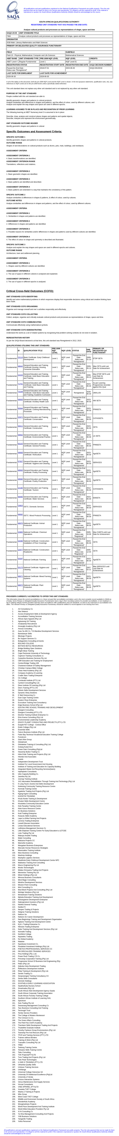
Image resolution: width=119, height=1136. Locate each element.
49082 (20, 515)
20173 (20, 568)
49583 (20, 470)
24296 (20, 541)
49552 (20, 435)
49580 (20, 479)
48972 (20, 585)
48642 (20, 366)
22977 (20, 550)
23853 (20, 506)
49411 (20, 426)
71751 (20, 384)
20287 (20, 559)
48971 (20, 576)
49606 (20, 400)
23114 (20, 357)
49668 (20, 453)
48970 (20, 523)
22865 (20, 532)
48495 (20, 497)
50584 (20, 408)
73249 (20, 392)
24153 (20, 375)
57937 (20, 461)
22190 (20, 488)
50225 (20, 444)
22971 (20, 417)
